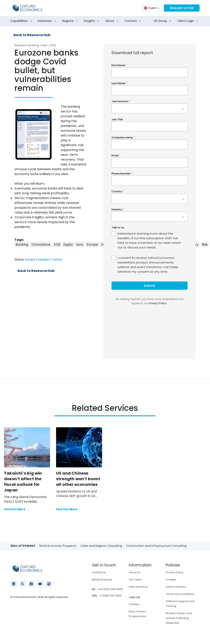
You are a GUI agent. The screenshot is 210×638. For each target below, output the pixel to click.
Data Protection (176, 586)
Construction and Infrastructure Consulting (156, 546)
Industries (47, 21)
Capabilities (21, 21)
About (112, 21)
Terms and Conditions (180, 594)
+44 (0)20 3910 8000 (110, 589)
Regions (70, 21)
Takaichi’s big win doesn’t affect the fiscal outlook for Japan (23, 481)
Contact (133, 21)
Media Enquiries (102, 579)
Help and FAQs (138, 586)
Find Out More (16, 509)
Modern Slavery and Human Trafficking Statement (179, 618)
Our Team (135, 579)
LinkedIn (42, 259)
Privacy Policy (174, 572)
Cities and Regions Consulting (101, 546)
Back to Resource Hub (32, 35)
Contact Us (99, 572)
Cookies (171, 579)
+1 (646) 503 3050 (110, 595)
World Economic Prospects (57, 546)
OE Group (163, 21)
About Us (134, 572)
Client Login (188, 21)
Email (29, 259)
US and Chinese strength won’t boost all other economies (78, 478)
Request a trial (182, 8)
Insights (92, 21)
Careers (134, 604)
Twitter (57, 259)
